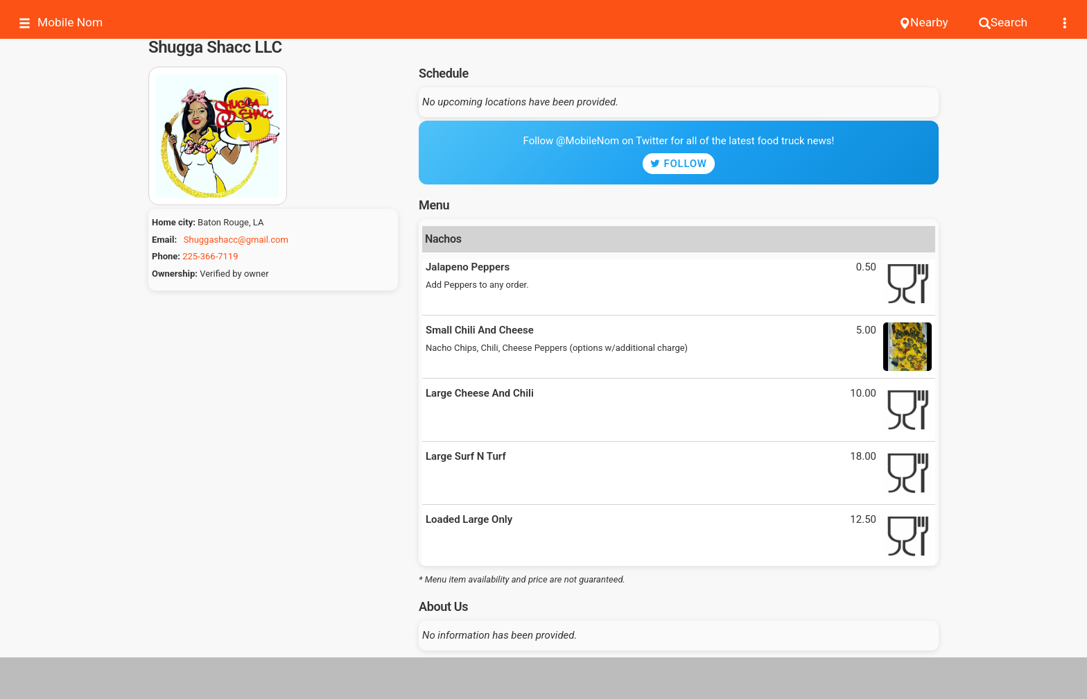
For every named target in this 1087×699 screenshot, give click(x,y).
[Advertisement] (543, 678)
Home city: (173, 222)
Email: (164, 239)
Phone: (166, 256)
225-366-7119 (210, 256)
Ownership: (175, 273)
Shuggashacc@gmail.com (236, 239)
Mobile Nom (61, 22)
